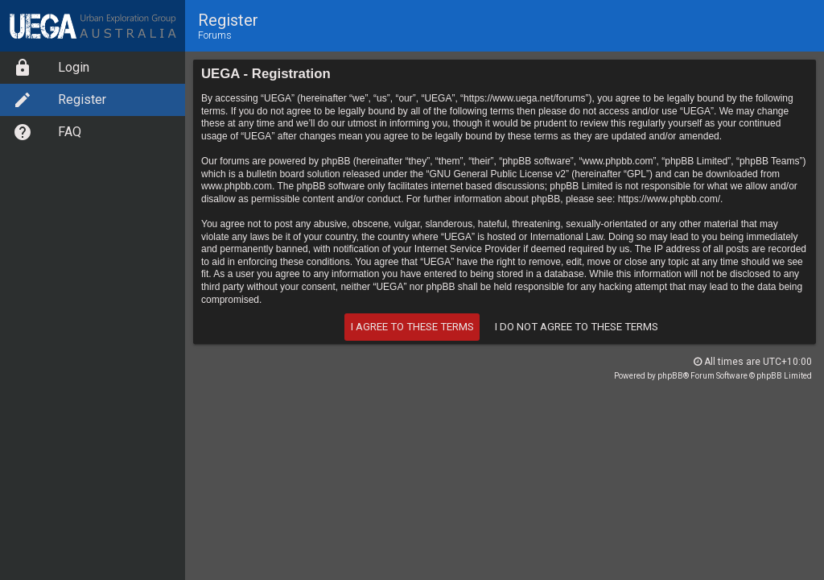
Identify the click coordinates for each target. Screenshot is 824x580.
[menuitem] (92, 68)
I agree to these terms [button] (412, 327)
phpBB (670, 375)
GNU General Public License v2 (498, 174)
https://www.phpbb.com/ (669, 199)
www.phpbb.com (236, 186)
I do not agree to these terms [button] (576, 327)
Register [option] (59, 100)
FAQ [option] (47, 132)
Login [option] (51, 67)
